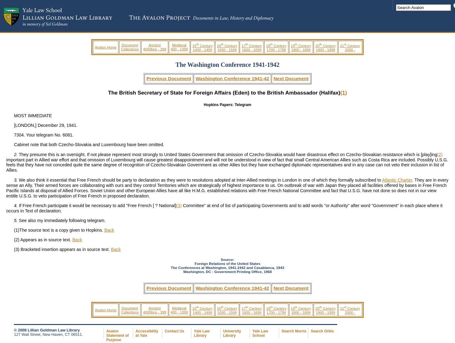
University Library (232, 333)
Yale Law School (260, 333)
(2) (440, 154)
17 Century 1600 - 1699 (251, 48)
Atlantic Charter (397, 180)
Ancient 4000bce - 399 (154, 47)
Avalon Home (106, 47)
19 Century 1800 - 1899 (301, 48)
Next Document (291, 78)
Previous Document (168, 78)
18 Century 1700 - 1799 (276, 48)
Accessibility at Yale (147, 333)
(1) (343, 93)
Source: (227, 259)
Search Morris (294, 331)
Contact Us (174, 331)
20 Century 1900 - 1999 (325, 48)
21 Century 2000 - (350, 48)
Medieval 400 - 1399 (179, 47)
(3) (179, 205)
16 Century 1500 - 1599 (227, 48)
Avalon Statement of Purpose (117, 335)
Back (109, 230)
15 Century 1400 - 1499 (202, 48)
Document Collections (130, 47)
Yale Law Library (201, 333)
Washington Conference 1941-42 (232, 78)
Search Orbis (322, 331)
